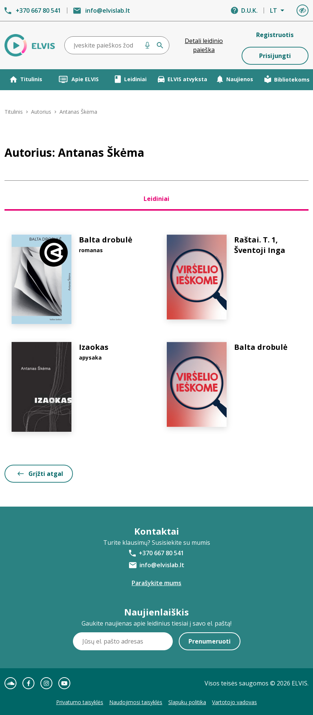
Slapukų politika (187, 702)
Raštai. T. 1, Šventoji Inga (259, 245)
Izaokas (93, 347)
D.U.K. (249, 10)
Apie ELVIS (78, 79)
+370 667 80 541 (38, 10)
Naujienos (235, 79)
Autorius (41, 111)
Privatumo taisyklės (79, 702)
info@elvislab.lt (107, 10)
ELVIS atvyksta (182, 79)
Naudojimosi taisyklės (135, 702)
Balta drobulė (105, 240)
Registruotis (275, 35)
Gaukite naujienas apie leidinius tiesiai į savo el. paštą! (156, 623)
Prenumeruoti (209, 641)
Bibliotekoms (287, 79)
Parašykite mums (156, 583)
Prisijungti (275, 56)
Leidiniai (130, 79)
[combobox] (116, 45)
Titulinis (26, 79)
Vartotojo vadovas (234, 702)
